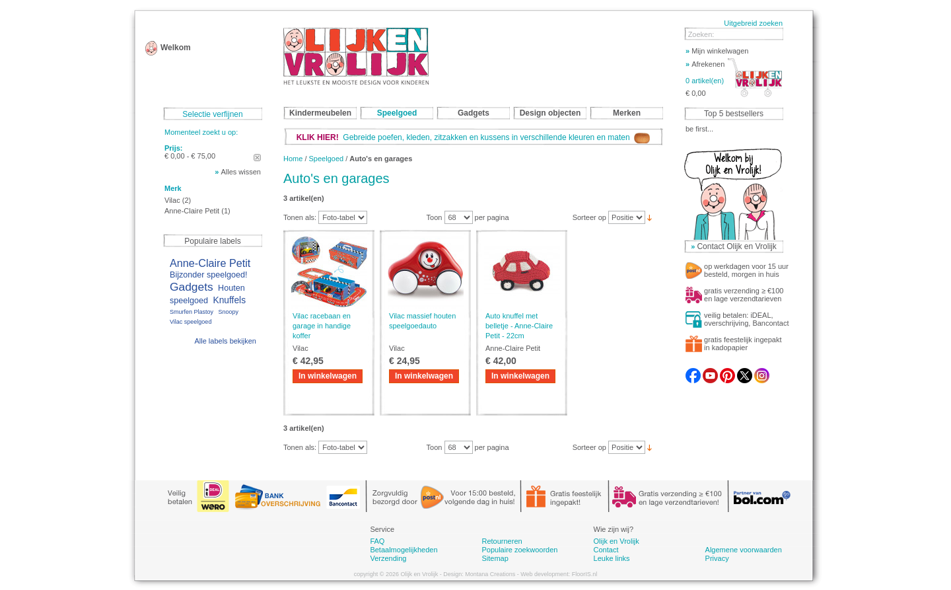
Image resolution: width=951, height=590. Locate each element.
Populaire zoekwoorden (519, 550)
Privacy (717, 558)
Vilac (172, 200)
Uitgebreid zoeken (753, 23)
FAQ (377, 541)
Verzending (388, 558)
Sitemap (494, 558)
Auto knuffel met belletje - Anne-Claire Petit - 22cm (519, 326)
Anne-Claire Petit (191, 211)
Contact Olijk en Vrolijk (736, 246)
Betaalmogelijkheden (403, 550)
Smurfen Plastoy (191, 312)
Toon (434, 217)
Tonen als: (299, 217)
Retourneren (501, 541)
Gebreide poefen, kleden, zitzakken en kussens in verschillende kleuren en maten (474, 137)
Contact (606, 550)
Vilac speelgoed (190, 321)
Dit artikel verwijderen (257, 157)
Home (292, 159)
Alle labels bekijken (225, 341)
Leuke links (612, 558)
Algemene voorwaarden (743, 550)
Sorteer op (589, 217)
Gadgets (191, 286)
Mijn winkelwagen (717, 51)
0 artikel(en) (705, 81)
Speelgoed (326, 159)
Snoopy (228, 312)
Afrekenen (705, 64)
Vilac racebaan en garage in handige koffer (322, 326)
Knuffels (229, 300)
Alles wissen (241, 172)
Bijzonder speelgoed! (209, 274)
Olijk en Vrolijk (616, 541)
